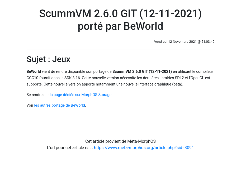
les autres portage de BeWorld (59, 105)
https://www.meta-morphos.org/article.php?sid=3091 (144, 147)
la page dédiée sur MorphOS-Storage (80, 95)
